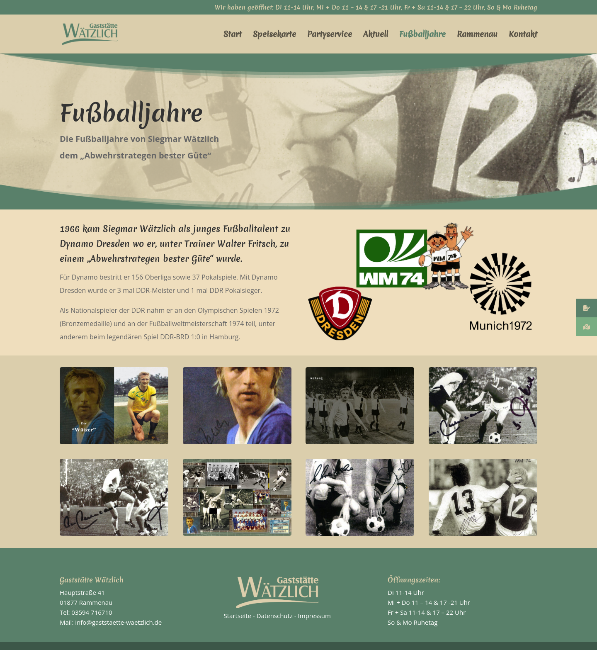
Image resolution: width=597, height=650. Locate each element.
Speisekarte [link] (274, 35)
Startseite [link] (238, 615)
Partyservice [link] (329, 35)
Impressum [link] (314, 615)
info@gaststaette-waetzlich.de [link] (118, 622)
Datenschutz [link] (275, 615)
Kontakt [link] (523, 35)
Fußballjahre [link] (422, 35)
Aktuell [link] (375, 35)
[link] (102, 33)
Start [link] (232, 35)
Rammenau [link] (477, 35)
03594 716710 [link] (91, 612)
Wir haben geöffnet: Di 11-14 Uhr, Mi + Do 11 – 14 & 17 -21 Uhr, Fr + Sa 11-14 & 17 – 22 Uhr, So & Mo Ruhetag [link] (376, 8)
